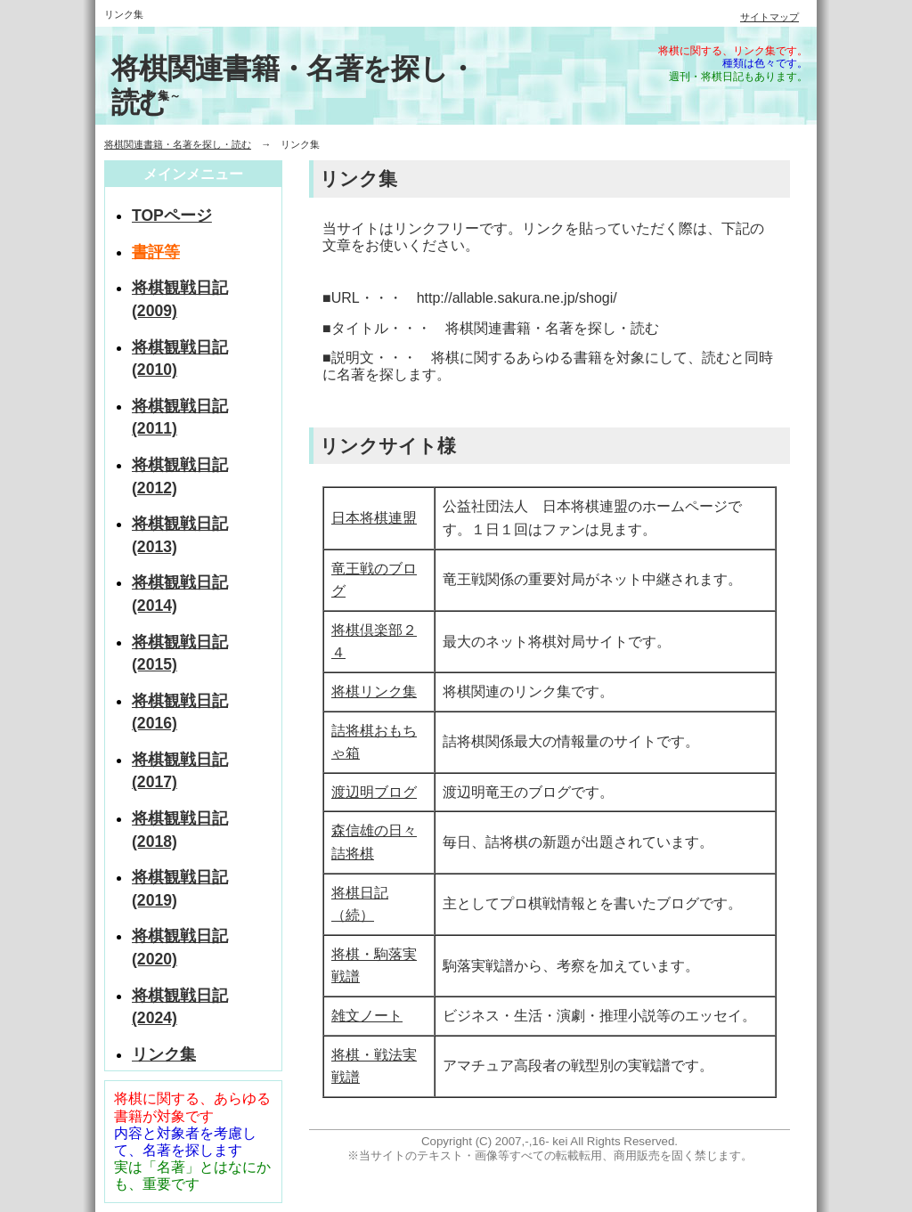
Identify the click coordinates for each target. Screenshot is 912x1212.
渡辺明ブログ (374, 792)
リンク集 (164, 1054)
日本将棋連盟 (374, 517)
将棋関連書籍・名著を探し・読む (177, 144)
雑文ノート (367, 1015)
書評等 (156, 252)
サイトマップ (769, 17)
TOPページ (172, 215)
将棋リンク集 (374, 691)
